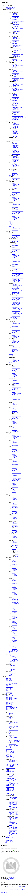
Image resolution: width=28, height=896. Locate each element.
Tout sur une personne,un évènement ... (9, 848)
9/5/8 (19, 886)
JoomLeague (10, 889)
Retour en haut (4, 892)
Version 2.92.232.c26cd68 (19, 889)
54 (15, 886)
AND (7, 879)
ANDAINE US (10, 877)
